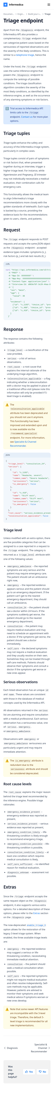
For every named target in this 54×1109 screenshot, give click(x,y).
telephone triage (25, 55)
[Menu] (49, 5)
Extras (36, 913)
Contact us (27, 116)
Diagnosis (10, 1048)
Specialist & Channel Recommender (41, 1048)
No (42, 1071)
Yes (29, 1071)
